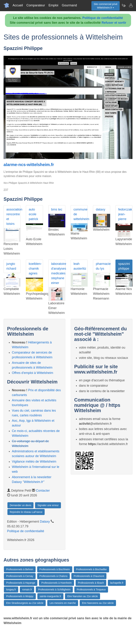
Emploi (53, 5)
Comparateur (35, 5)
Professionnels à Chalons (53, 576)
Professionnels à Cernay (19, 576)
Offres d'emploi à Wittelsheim (32, 373)
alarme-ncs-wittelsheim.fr (29, 164)
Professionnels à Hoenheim (56, 582)
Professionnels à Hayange (20, 582)
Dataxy (45, 521)
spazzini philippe (124, 266)
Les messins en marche (63, 603)
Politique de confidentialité (102, 18)
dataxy (100, 209)
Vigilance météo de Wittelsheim (34, 461)
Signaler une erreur (48, 505)
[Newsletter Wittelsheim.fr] (123, 5)
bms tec (56, 209)
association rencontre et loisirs (13, 217)
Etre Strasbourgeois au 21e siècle (24, 603)
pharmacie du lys (103, 266)
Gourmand (69, 5)
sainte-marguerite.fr (50, 596)
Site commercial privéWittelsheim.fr (105, 6)
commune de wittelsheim (80, 214)
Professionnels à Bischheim (54, 569)
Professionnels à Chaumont (89, 576)
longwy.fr (11, 589)
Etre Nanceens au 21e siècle (98, 603)
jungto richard (11, 266)
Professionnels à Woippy (19, 596)
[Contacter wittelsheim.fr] (130, 5)
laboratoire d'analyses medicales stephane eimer (58, 273)
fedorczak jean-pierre (125, 214)
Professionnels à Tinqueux (91, 589)
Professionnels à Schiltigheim (54, 589)
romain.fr (27, 589)
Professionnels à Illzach (91, 582)
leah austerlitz (79, 266)
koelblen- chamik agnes (35, 268)
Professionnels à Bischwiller (91, 569)
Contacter (43, 490)
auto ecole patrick (33, 214)
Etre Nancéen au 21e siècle (82, 596)
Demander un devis (20, 505)
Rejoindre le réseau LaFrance (26, 512)
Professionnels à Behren (19, 569)
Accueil (18, 5)
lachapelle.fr (117, 582)
